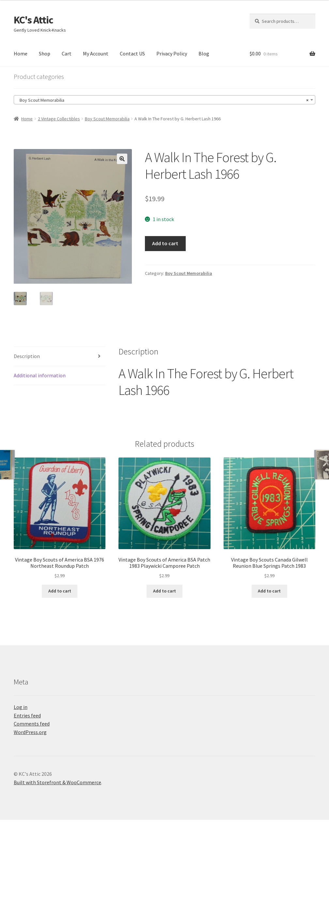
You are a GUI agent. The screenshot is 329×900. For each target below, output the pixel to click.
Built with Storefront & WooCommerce (57, 783)
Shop (44, 53)
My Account (95, 53)
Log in (20, 707)
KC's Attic (33, 19)
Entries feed (27, 715)
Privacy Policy (171, 53)
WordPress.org (30, 732)
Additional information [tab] (40, 375)
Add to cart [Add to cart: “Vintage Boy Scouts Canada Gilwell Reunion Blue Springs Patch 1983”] (269, 591)
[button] (122, 159)
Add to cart (165, 243)
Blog (203, 53)
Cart (66, 53)
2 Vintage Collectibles (59, 119)
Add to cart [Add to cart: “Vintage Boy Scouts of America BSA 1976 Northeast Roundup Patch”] (59, 591)
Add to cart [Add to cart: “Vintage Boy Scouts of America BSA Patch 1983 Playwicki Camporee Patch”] (164, 591)
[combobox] (164, 99)
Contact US (132, 53)
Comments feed (32, 724)
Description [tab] (27, 356)
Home (20, 53)
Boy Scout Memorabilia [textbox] (162, 100)
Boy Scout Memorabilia (107, 119)
